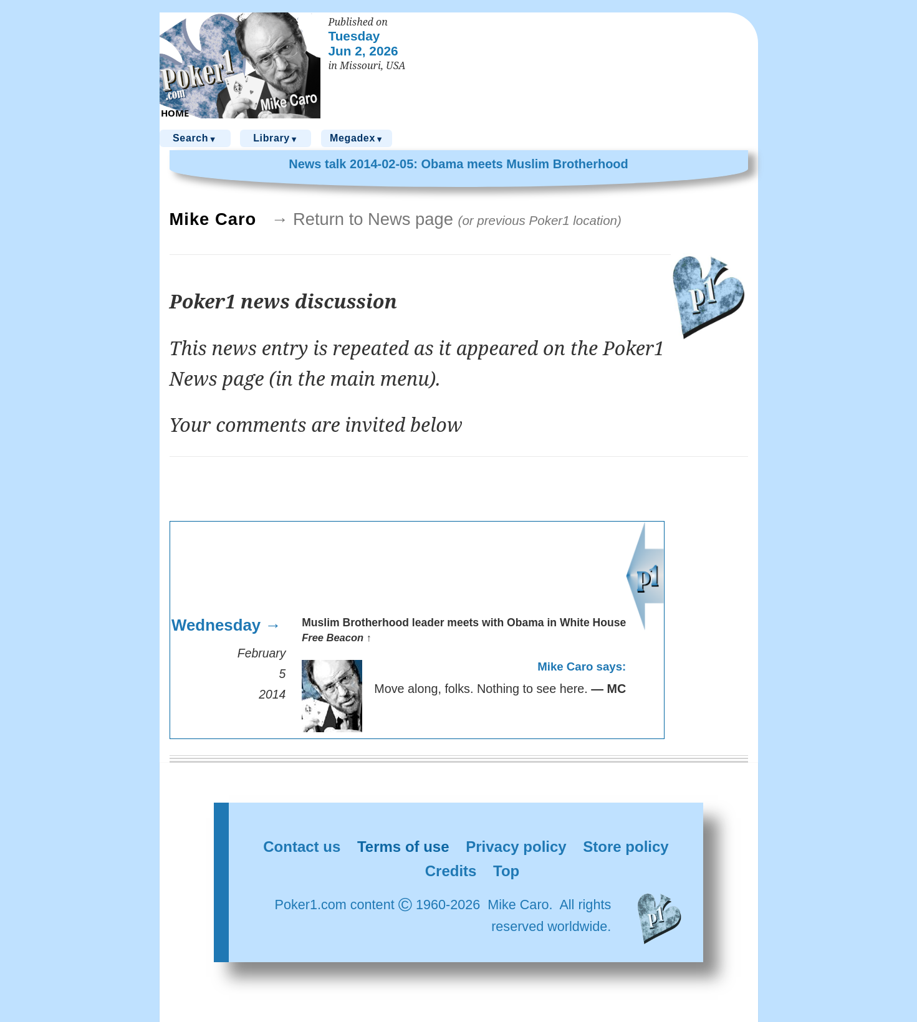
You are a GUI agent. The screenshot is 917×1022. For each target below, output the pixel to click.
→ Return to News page (446, 219)
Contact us (301, 846)
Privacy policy (516, 846)
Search (195, 139)
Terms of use (403, 846)
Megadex (357, 139)
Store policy (625, 846)
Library (275, 139)
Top (506, 870)
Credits (451, 870)
